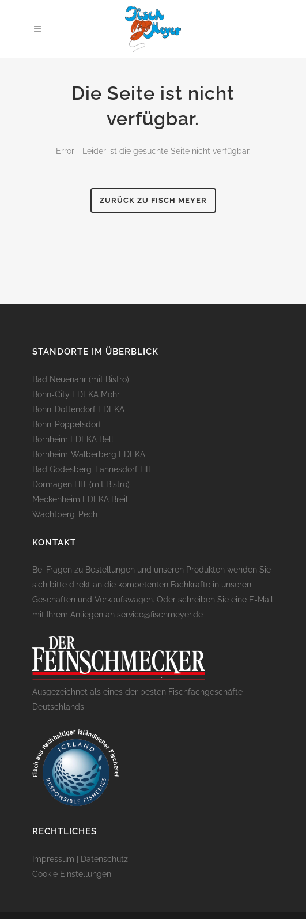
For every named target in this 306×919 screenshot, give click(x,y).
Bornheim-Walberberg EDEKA (88, 454)
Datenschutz (104, 859)
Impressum (53, 859)
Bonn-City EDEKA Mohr (76, 394)
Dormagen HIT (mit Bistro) (81, 484)
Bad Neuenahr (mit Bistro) (80, 379)
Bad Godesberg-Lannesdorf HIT (92, 469)
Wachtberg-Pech (64, 514)
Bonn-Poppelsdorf (66, 424)
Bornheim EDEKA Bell (73, 439)
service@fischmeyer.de (160, 614)
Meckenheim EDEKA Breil (80, 499)
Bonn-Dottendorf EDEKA (78, 409)
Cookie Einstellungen (71, 874)
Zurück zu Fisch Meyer (153, 200)
